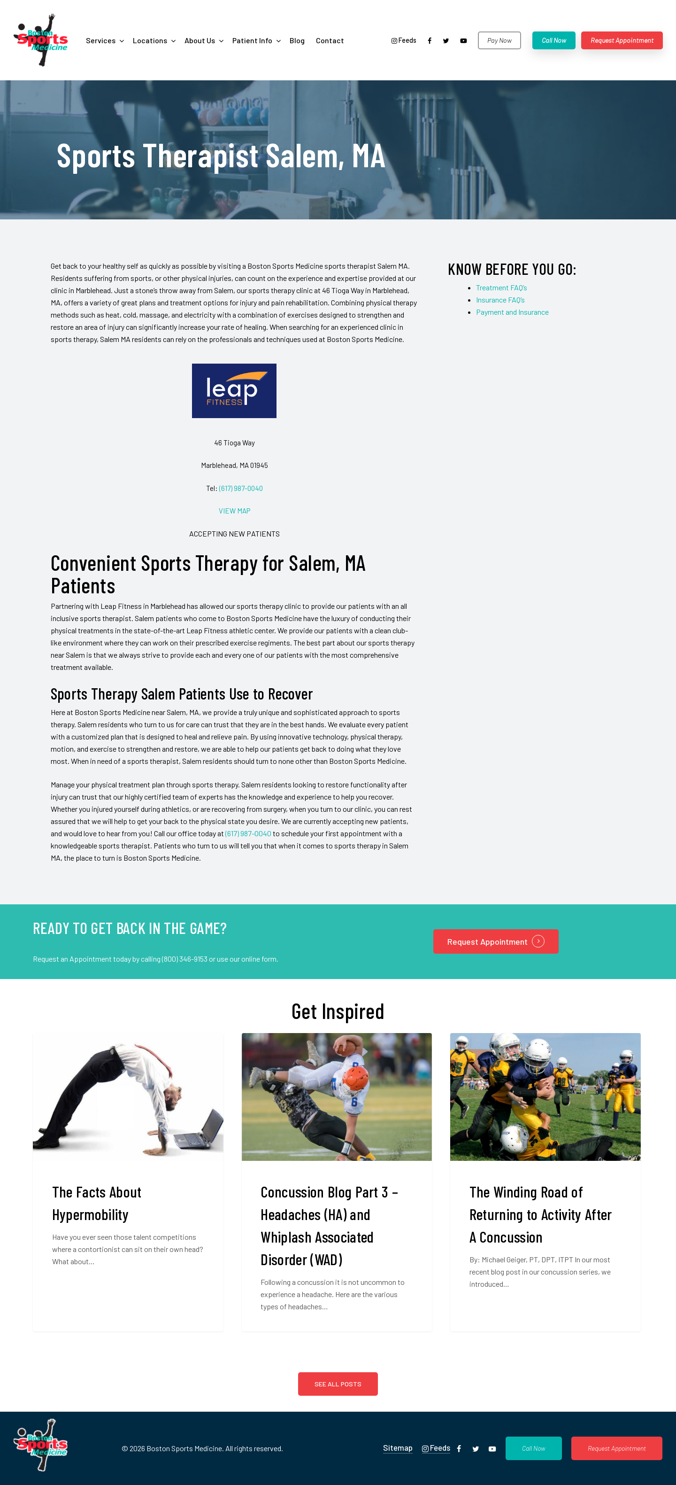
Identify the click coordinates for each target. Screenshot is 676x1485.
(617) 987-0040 (241, 488)
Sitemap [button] (398, 1447)
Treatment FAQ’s (501, 287)
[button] (534, 1448)
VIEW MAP (234, 510)
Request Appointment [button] (487, 941)
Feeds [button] (436, 1448)
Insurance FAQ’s (500, 299)
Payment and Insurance (512, 311)
